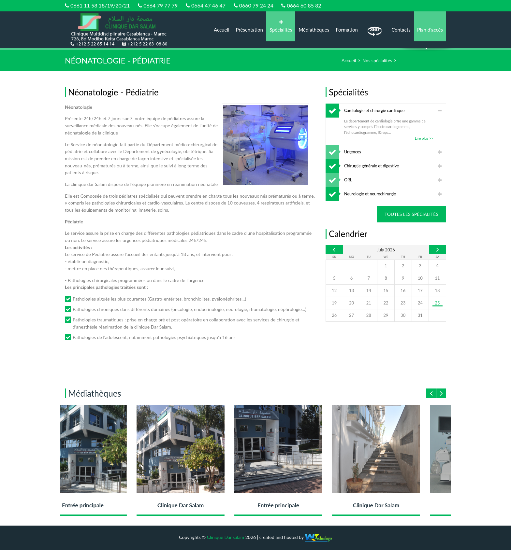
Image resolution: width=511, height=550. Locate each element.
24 (420, 302)
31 (420, 315)
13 (351, 290)
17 (420, 290)
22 (385, 302)
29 (385, 315)
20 (351, 302)
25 (437, 302)
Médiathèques (314, 30)
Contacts (401, 30)
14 (368, 290)
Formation (347, 30)
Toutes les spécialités (411, 214)
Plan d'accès (430, 30)
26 (334, 315)
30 (403, 315)
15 (385, 290)
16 (403, 290)
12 (334, 290)
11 (437, 278)
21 (368, 302)
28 (368, 315)
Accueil (221, 30)
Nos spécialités (377, 60)
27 (351, 315)
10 (420, 278)
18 (437, 290)
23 (403, 302)
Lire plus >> (424, 138)
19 (334, 302)
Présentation (249, 30)
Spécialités (281, 26)
